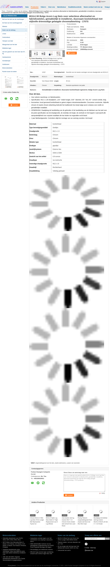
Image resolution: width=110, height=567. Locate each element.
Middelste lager (6, 48)
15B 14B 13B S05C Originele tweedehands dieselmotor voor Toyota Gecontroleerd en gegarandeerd (14, 558)
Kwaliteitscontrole (75, 7)
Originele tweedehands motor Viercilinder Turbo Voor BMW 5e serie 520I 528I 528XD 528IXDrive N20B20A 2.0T (14, 552)
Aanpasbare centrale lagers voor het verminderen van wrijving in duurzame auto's (41, 539)
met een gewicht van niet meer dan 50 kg (13, 52)
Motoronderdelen (7, 68)
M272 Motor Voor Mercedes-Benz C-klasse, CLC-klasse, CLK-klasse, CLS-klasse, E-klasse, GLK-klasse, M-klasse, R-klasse (14, 544)
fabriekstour (61, 7)
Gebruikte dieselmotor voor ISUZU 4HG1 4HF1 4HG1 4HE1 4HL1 (13, 539)
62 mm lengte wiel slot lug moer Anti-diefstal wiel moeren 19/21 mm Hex (68, 547)
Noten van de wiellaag (20, 11)
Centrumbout (6, 37)
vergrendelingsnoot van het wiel (44, 463)
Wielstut (4, 26)
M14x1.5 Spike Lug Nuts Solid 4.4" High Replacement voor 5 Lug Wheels (52, 521)
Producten (34, 7)
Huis (27, 7)
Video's (43, 7)
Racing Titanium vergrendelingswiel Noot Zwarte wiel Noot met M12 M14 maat (85, 521)
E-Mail (87, 548)
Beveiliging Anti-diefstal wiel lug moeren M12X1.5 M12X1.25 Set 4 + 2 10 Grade (101, 521)
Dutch (103, 1)
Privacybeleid (12, 565)
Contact (72, 53)
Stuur (107, 539)
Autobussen (5, 64)
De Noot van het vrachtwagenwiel (12, 23)
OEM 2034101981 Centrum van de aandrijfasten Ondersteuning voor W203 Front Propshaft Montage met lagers (42, 545)
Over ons (51, 7)
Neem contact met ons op (93, 7)
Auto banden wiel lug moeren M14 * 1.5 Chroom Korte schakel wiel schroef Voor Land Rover (68, 522)
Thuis (3, 11)
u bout (4, 33)
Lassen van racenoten (73, 463)
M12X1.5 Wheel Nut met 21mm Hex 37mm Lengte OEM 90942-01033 (68, 539)
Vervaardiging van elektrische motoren (41, 549)
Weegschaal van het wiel (9, 44)
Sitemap (93, 548)
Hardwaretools (6, 57)
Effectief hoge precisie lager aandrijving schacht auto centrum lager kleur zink (41, 552)
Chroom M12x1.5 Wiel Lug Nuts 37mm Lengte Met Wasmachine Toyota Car (37, 521)
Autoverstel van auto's (64, 550)
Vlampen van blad (7, 41)
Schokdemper (6, 61)
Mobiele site (89, 550)
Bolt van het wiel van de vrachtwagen (13, 19)
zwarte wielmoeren (60, 463)
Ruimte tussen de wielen (9, 71)
